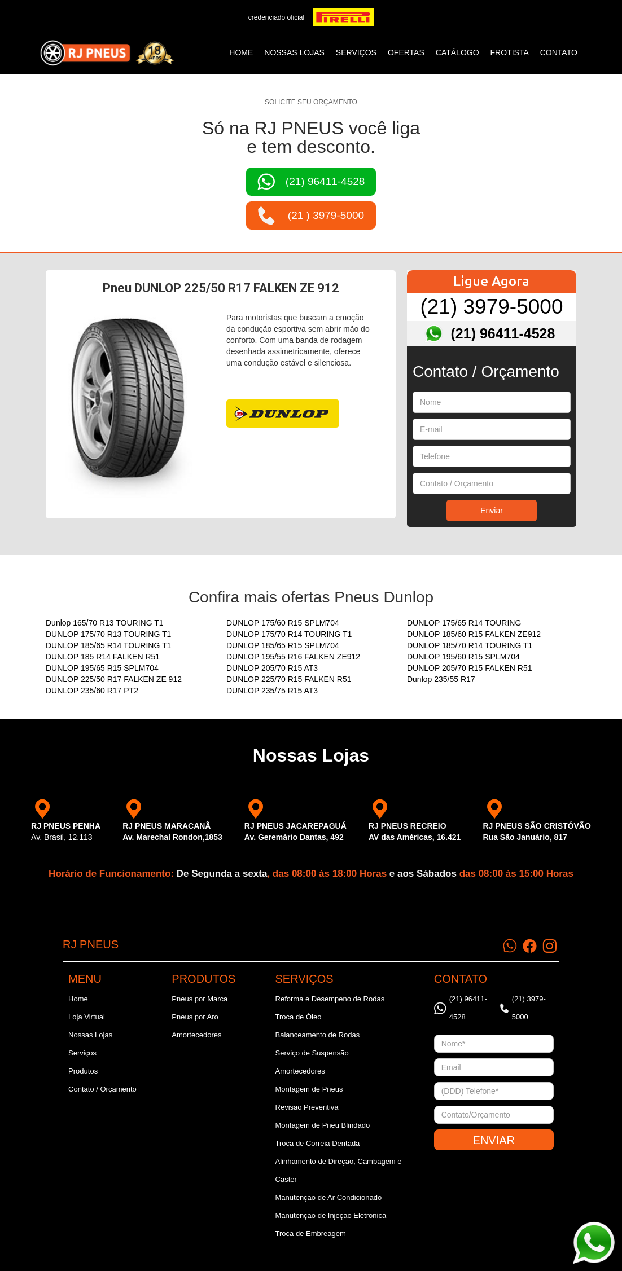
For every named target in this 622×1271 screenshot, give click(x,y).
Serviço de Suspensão (312, 1053)
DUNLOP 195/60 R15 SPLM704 (463, 656)
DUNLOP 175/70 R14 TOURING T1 (289, 634)
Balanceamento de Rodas (317, 1035)
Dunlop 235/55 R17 (441, 679)
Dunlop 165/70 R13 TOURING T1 (105, 622)
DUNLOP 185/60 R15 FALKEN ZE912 (474, 634)
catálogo (457, 52)
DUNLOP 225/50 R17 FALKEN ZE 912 (114, 679)
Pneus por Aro (195, 1017)
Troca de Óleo (298, 1017)
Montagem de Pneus (309, 1089)
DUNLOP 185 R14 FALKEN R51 (103, 656)
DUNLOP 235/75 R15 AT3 (272, 690)
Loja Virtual (86, 1017)
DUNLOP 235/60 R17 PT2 (92, 690)
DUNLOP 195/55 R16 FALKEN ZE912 (293, 656)
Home (241, 52)
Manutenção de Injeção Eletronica (331, 1215)
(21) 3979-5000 (491, 306)
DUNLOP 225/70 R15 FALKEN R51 (289, 679)
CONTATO (558, 52)
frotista (509, 52)
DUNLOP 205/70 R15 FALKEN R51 (469, 667)
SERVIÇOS (356, 52)
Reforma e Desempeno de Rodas (330, 999)
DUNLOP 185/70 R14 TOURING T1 (469, 645)
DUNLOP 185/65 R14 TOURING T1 (108, 645)
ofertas (406, 52)
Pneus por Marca (199, 999)
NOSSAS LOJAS (294, 52)
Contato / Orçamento (102, 1089)
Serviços (82, 1053)
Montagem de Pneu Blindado (322, 1125)
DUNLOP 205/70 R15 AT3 (272, 667)
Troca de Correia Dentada (317, 1143)
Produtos (83, 1071)
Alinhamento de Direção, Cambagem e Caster (338, 1170)
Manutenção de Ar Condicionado (328, 1197)
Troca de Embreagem (310, 1233)
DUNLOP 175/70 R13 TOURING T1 (108, 634)
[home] (106, 53)
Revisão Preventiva (307, 1107)
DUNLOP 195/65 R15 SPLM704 (102, 667)
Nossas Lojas (90, 1035)
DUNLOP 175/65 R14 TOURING (464, 622)
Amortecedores (196, 1035)
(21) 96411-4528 (503, 333)
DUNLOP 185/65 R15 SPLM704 (282, 645)
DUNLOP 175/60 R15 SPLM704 (282, 622)
